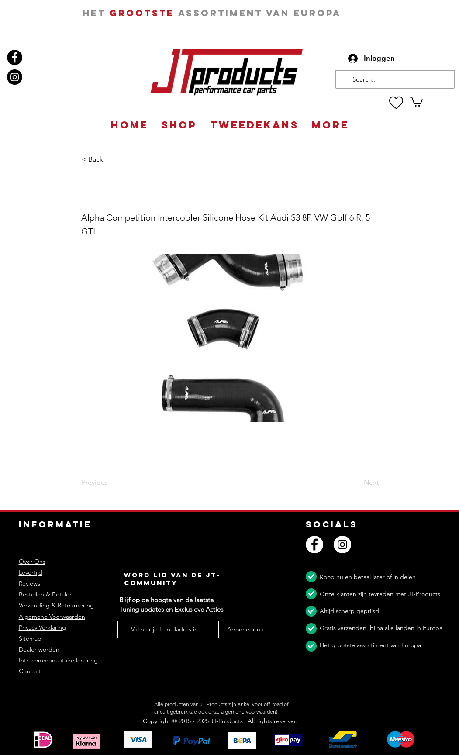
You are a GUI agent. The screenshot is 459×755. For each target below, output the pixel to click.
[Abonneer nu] (245, 629)
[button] (416, 101)
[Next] (357, 483)
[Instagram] (14, 77)
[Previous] (110, 483)
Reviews (29, 583)
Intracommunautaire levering (58, 660)
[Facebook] (14, 57)
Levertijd (30, 572)
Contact (30, 671)
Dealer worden (39, 649)
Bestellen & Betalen (46, 594)
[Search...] (394, 79)
